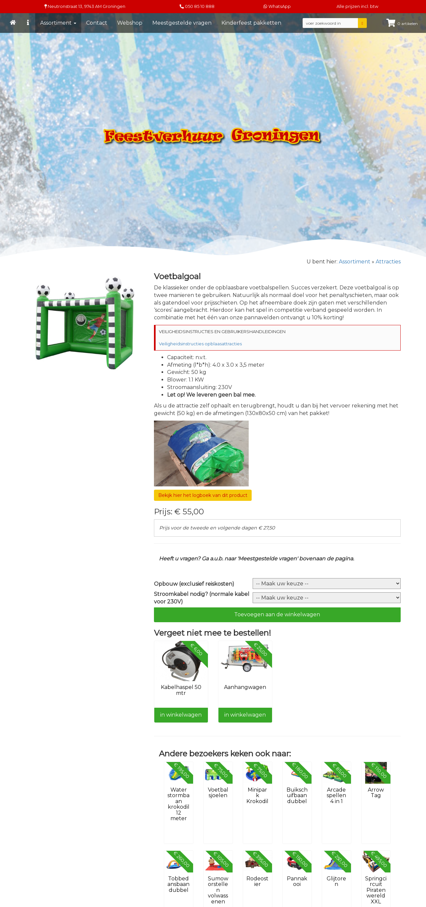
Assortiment (58, 23)
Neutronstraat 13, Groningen (84, 6)
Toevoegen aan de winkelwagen (277, 614)
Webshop (129, 23)
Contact (96, 23)
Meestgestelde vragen (182, 23)
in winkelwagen (181, 715)
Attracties (388, 261)
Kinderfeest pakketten (251, 23)
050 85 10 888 (199, 6)
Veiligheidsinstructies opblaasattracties (200, 343)
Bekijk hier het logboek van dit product (202, 495)
